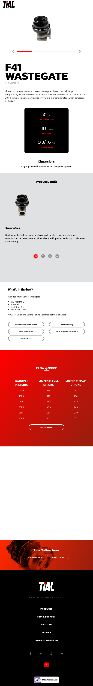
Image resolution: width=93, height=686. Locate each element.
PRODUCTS (46, 608)
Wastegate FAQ (67, 325)
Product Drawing (26, 332)
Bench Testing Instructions (26, 325)
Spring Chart (26, 339)
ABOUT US (46, 624)
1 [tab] (23, 51)
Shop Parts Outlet (35, 557)
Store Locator (58, 557)
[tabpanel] (46, 28)
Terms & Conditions (46, 640)
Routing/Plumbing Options (67, 332)
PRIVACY (46, 632)
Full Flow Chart (46, 427)
